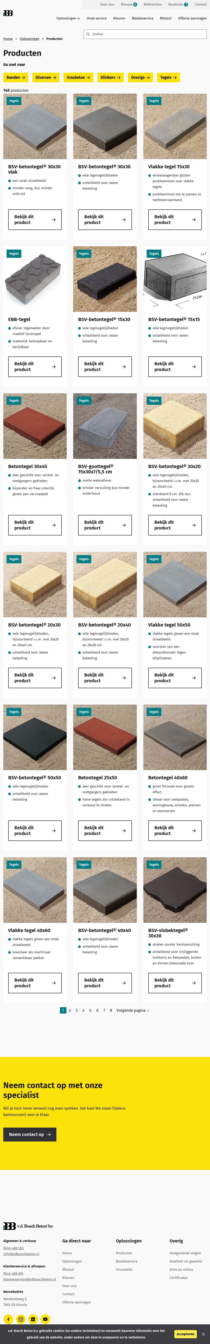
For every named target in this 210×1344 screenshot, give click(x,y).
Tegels (168, 77)
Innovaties (124, 1269)
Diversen (46, 77)
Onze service (97, 18)
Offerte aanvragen (192, 18)
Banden (16, 77)
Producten (124, 1253)
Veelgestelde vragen (185, 1253)
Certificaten (179, 1278)
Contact (68, 1294)
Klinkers (110, 77)
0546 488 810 (13, 1274)
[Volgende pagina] (133, 1010)
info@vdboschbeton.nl (21, 1254)
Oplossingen (29, 39)
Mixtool (166, 18)
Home (8, 39)
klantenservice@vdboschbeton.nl (29, 1279)
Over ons (69, 1286)
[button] (203, 1334)
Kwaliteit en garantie (186, 1261)
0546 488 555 (13, 1248)
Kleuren (119, 18)
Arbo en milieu (181, 1269)
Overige (140, 77)
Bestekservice (142, 18)
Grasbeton (78, 77)
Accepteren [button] (185, 1334)
